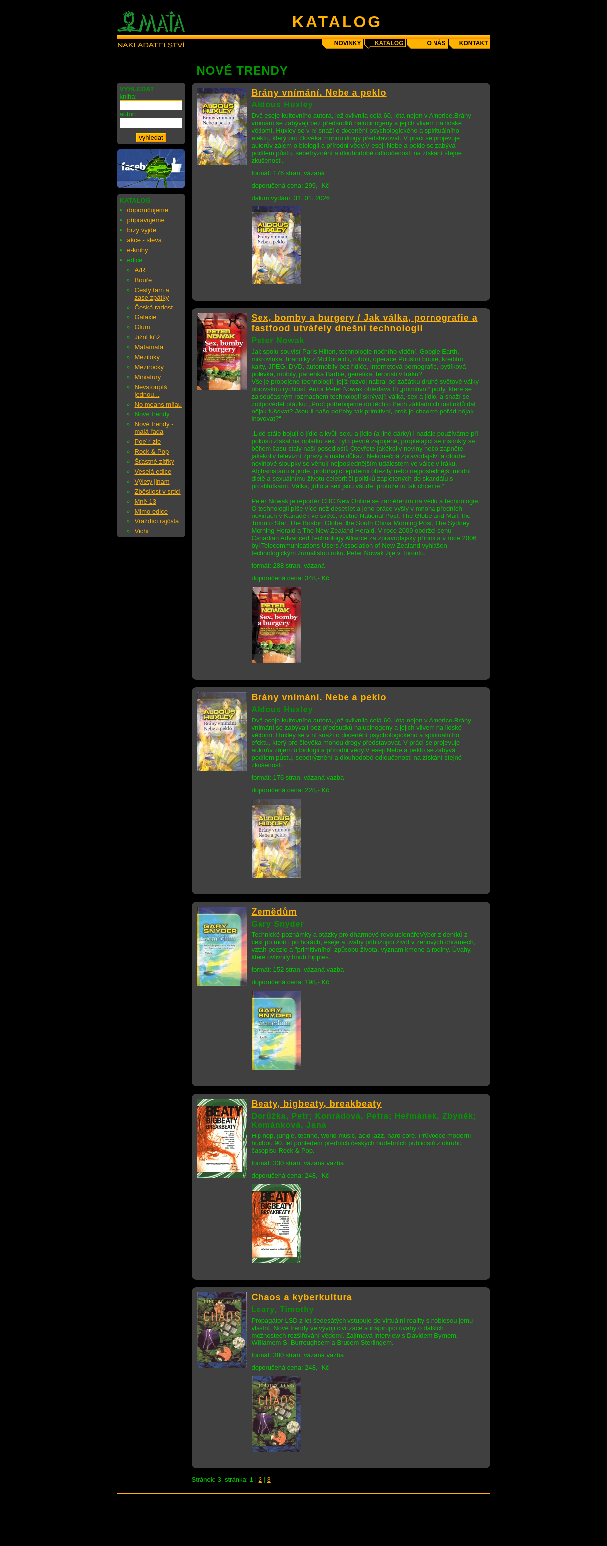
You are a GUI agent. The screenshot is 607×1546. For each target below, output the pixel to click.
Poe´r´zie (148, 441)
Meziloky (147, 357)
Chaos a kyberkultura (302, 1297)
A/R (140, 270)
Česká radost (154, 307)
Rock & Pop (152, 451)
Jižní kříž (147, 337)
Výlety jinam (152, 481)
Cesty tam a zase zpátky (152, 293)
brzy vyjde (142, 230)
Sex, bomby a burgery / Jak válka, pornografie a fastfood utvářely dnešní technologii (365, 323)
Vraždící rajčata (157, 521)
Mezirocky (149, 367)
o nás (436, 43)
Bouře (143, 280)
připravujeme (146, 220)
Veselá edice (153, 471)
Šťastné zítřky (154, 461)
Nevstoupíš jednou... (151, 390)
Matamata (149, 347)
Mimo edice (151, 511)
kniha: (128, 96)
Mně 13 (145, 501)
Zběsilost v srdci (158, 491)
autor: (128, 114)
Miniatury (148, 377)
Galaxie (146, 317)
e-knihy (137, 250)
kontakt (473, 43)
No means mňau (158, 404)
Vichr (142, 531)
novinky (347, 43)
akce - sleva (144, 240)
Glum (142, 327)
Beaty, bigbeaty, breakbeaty (317, 1104)
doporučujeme (147, 210)
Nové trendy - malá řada (154, 427)
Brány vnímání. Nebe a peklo (319, 93)
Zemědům (274, 912)
